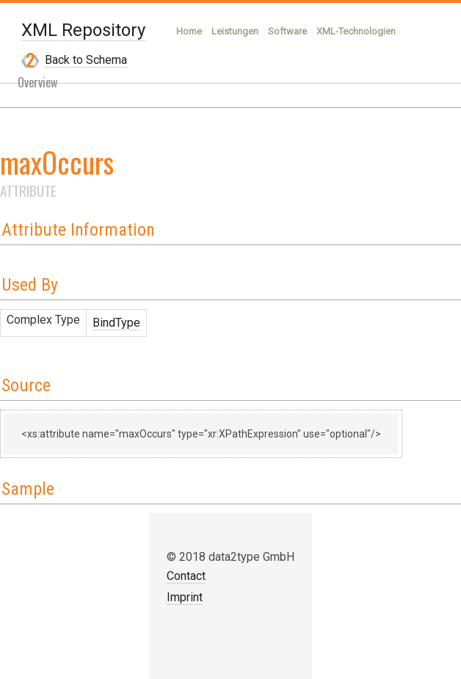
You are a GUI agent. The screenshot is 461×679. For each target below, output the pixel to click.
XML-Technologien (356, 31)
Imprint (185, 597)
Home (189, 31)
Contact (186, 576)
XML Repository (83, 30)
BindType (116, 323)
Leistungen (234, 31)
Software (287, 31)
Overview (37, 82)
